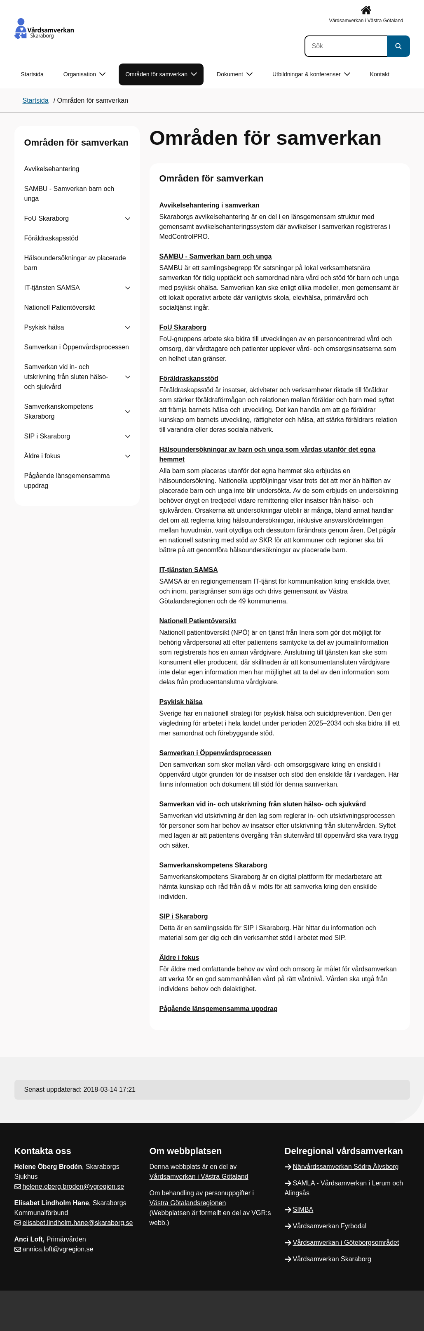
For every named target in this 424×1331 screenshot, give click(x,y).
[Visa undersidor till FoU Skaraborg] (128, 219)
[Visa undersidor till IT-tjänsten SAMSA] (128, 288)
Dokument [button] (235, 74)
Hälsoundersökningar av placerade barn (75, 262)
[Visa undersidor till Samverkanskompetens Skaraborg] (128, 412)
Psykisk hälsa (44, 327)
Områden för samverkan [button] (161, 74)
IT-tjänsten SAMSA (52, 287)
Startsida (32, 74)
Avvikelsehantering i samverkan (209, 205)
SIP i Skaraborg (47, 436)
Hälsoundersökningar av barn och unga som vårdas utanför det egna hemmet (267, 454)
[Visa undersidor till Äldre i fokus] (128, 456)
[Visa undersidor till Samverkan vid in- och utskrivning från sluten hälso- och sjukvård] (128, 377)
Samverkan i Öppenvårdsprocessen (76, 347)
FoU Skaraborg (46, 218)
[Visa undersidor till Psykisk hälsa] (128, 327)
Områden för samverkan (76, 142)
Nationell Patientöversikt (59, 307)
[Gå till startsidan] (44, 28)
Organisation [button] (84, 74)
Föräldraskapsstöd (51, 238)
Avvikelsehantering (52, 168)
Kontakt (379, 74)
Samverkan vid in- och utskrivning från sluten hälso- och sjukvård (66, 376)
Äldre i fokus (42, 455)
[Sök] (346, 46)
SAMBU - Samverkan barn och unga (69, 193)
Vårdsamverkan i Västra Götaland (199, 1176)
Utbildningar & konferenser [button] (311, 74)
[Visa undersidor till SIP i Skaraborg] (128, 436)
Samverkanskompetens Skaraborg (58, 411)
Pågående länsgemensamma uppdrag (67, 480)
